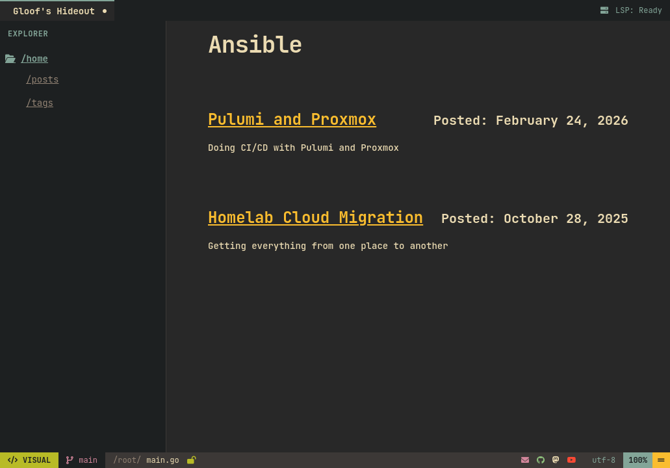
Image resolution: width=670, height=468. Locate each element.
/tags (39, 103)
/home (26, 58)
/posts (42, 79)
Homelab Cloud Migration (315, 217)
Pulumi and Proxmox (292, 119)
